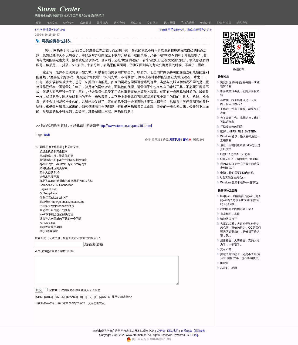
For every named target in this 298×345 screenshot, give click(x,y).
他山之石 (205, 22)
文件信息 (152, 22)
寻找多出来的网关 (231, 126)
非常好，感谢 (228, 268)
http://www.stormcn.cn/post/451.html (125, 126)
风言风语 (169, 22)
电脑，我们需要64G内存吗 (237, 172)
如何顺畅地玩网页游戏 (54, 168)
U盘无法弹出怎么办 (232, 177)
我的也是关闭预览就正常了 (237, 209)
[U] (90, 296)
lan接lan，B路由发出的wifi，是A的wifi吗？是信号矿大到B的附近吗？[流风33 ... (240, 200)
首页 (38, 22)
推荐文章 (52, 22)
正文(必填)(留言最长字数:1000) (54, 251)
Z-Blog (194, 335)
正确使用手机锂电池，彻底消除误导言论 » (185, 29)
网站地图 (172, 330)
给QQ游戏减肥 (49, 231)
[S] (96, 296)
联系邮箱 (186, 330)
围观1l (224, 263)
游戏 (47, 135)
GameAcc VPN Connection (56, 185)
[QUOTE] (105, 296)
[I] (86, 296)
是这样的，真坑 (230, 214)
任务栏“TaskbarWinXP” (54, 197)
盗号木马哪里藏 (49, 176)
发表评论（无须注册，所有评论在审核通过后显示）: (67, 238)
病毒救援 (85, 22)
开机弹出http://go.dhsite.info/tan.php (62, 201)
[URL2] (48, 296)
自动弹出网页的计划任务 (55, 210)
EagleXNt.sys (48, 189)
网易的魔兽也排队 (51, 147)
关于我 (160, 330)
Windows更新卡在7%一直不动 (239, 182)
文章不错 (225, 249)
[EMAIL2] (72, 296)
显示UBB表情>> (122, 296)
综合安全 (68, 22)
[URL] (39, 296)
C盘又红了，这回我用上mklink (239, 159)
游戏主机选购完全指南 (54, 151)
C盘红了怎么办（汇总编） (236, 154)
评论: (187, 139)
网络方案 (136, 22)
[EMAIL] (60, 296)
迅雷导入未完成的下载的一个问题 (60, 218)
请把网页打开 (228, 218)
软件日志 (102, 22)
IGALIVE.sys (47, 222)
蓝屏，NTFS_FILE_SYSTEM (238, 131)
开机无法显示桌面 (51, 227)
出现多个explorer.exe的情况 (57, 206)
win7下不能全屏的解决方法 (56, 214)
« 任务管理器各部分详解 (50, 29)
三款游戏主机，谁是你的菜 (56, 155)
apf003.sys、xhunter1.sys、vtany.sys (63, 164)
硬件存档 (119, 22)
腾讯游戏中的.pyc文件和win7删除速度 (63, 160)
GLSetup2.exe (49, 193)
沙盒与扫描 (224, 22)
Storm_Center (58, 9)
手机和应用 (188, 22)
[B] (81, 296)
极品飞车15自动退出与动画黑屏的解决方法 (66, 181)
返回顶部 (199, 330)
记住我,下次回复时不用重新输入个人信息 (74, 290)
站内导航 (242, 22)
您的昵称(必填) (93, 244)
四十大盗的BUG (50, 172)
